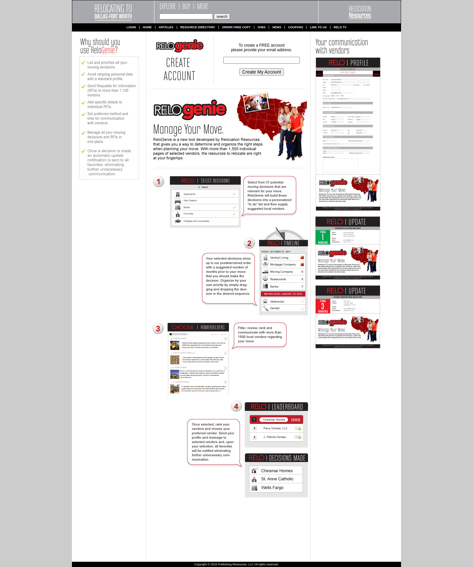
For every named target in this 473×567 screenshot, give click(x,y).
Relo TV (340, 27)
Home (147, 27)
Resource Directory (197, 27)
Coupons (295, 27)
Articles (166, 27)
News (276, 27)
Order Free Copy (236, 27)
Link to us (318, 27)
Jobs (262, 27)
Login (131, 27)
